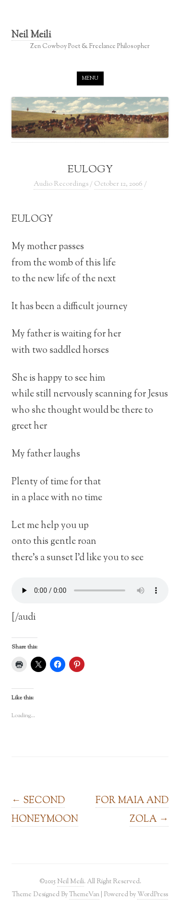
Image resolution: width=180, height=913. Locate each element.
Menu (90, 78)
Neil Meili (31, 36)
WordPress (152, 894)
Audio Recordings (61, 184)
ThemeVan (84, 894)
